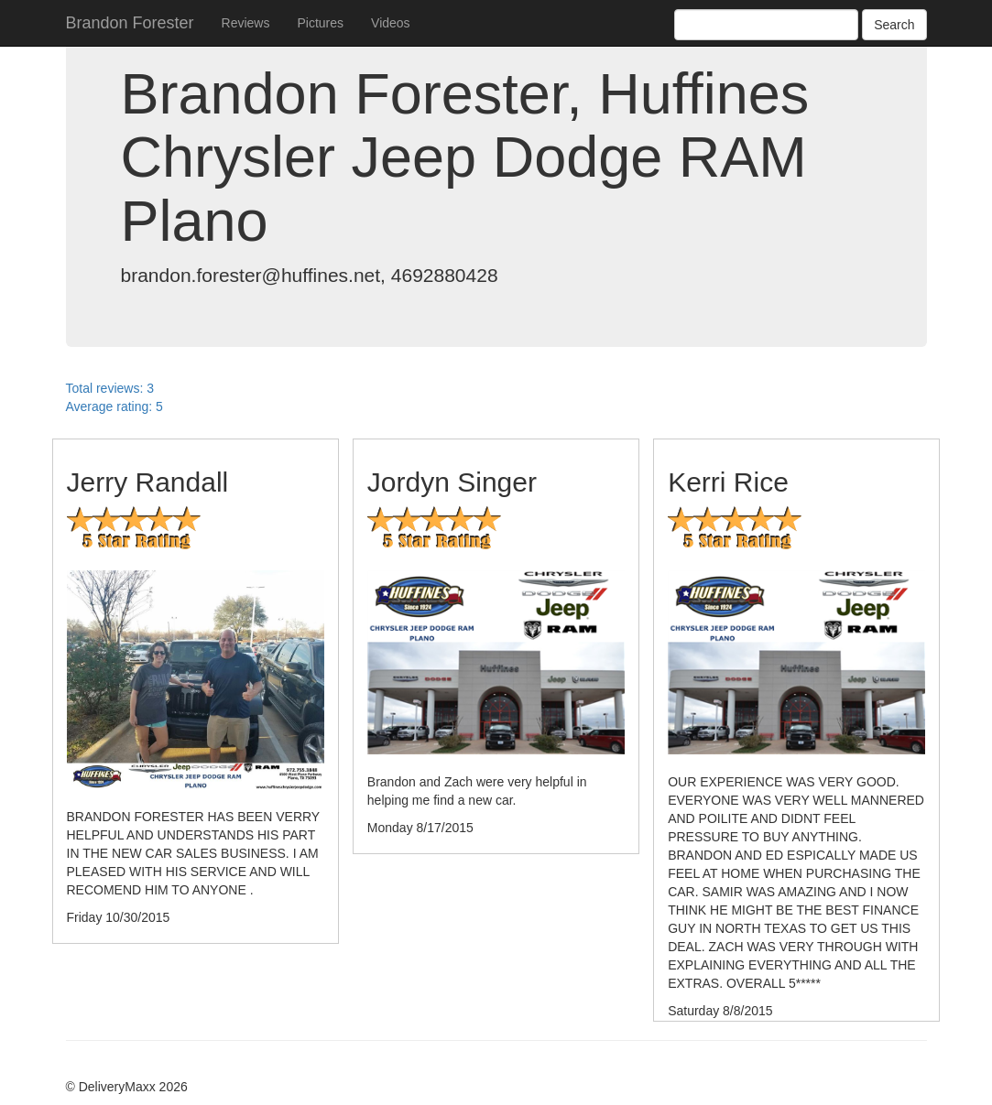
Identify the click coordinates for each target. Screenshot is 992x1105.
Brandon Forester (130, 23)
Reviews (246, 23)
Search (894, 24)
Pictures (320, 23)
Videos (390, 23)
